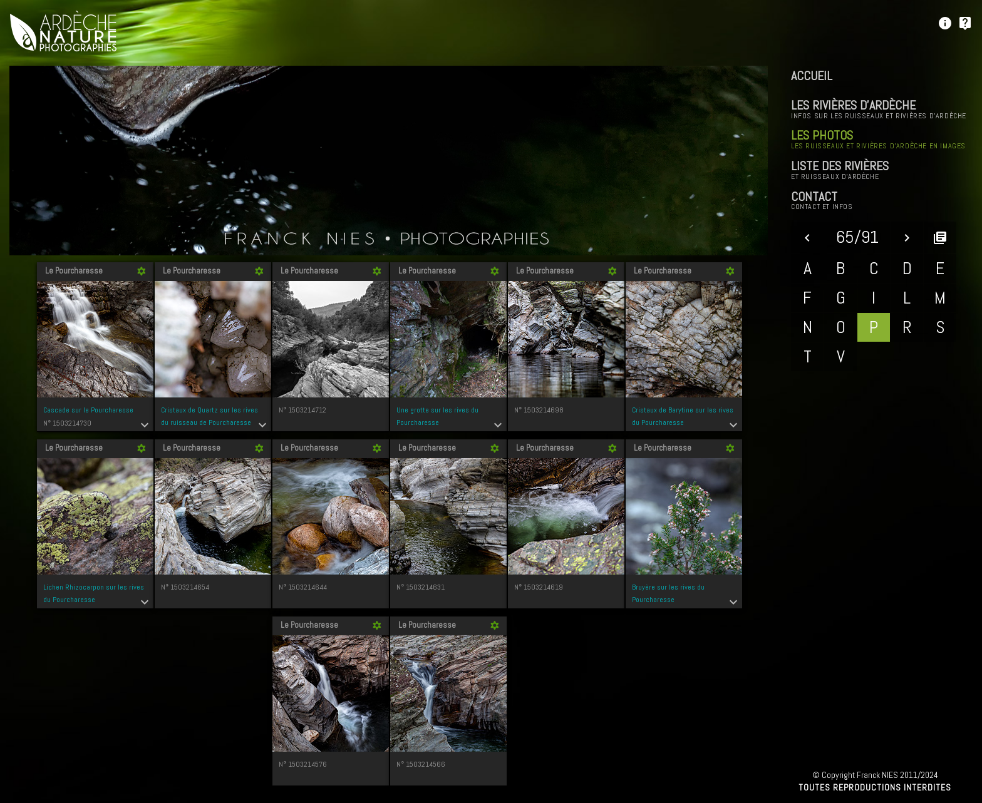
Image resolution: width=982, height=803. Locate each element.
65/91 (857, 237)
